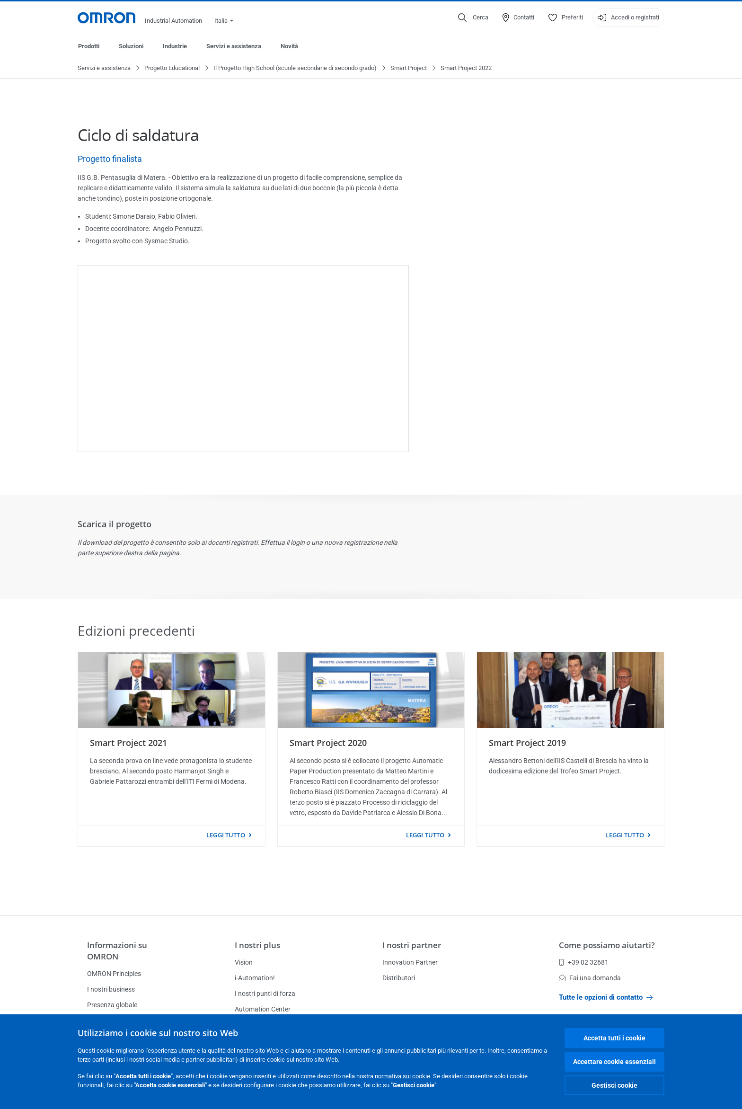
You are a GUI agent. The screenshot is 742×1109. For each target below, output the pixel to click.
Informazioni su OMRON (117, 951)
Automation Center (263, 1009)
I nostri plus (257, 945)
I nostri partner (411, 945)
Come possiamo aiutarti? (607, 945)
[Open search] (473, 18)
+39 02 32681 (584, 962)
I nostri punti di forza (265, 993)
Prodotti (88, 46)
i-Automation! (255, 978)
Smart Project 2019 (527, 743)
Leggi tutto (225, 835)
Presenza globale (112, 1005)
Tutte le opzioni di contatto (606, 997)
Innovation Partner (410, 962)
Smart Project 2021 (128, 743)
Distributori (398, 978)
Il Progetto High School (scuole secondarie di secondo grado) (295, 68)
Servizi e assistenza (233, 46)
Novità (289, 46)
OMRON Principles (114, 973)
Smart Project (408, 68)
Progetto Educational (172, 68)
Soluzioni (131, 46)
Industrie (175, 46)
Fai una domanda (590, 978)
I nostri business (111, 989)
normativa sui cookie (402, 1076)
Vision (244, 962)
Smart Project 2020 (328, 743)
